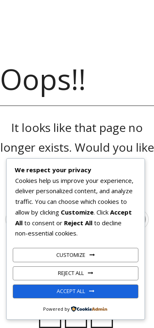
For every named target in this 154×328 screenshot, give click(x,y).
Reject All (71, 273)
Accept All (71, 291)
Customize (70, 255)
